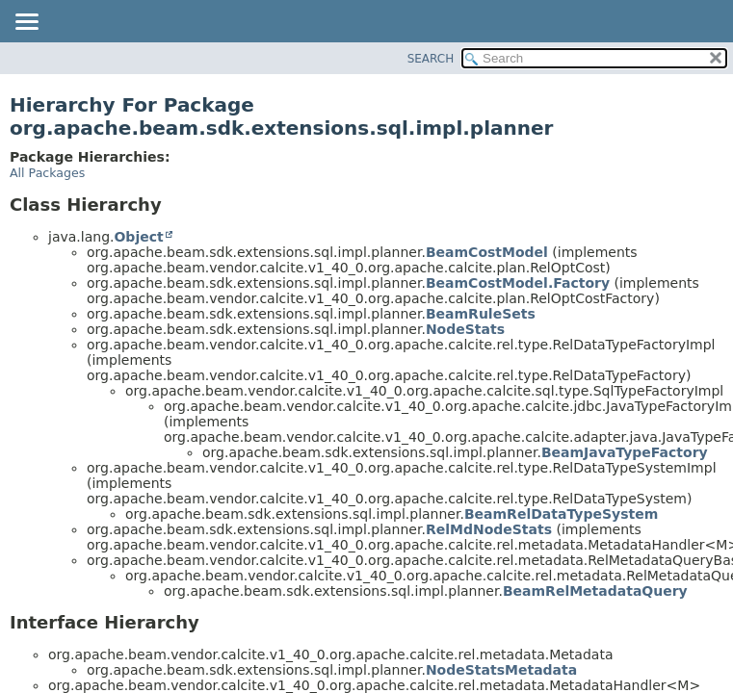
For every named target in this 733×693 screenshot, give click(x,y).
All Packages (47, 173)
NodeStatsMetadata (501, 670)
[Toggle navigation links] (26, 23)
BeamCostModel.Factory (518, 283)
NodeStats (465, 329)
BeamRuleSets (481, 313)
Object (138, 236)
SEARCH (431, 58)
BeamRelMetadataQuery (595, 591)
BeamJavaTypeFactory (624, 452)
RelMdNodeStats (489, 529)
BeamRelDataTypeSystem (561, 514)
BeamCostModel (487, 252)
